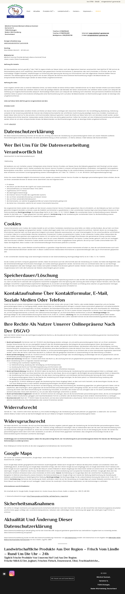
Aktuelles (36, 11)
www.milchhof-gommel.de (99, 33)
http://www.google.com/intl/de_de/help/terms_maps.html (47, 496)
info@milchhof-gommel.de (97, 35)
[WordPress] (15, 11)
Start (28, 11)
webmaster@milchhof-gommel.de (16, 43)
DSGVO (98, 11)
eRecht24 (12, 124)
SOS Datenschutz (71, 538)
